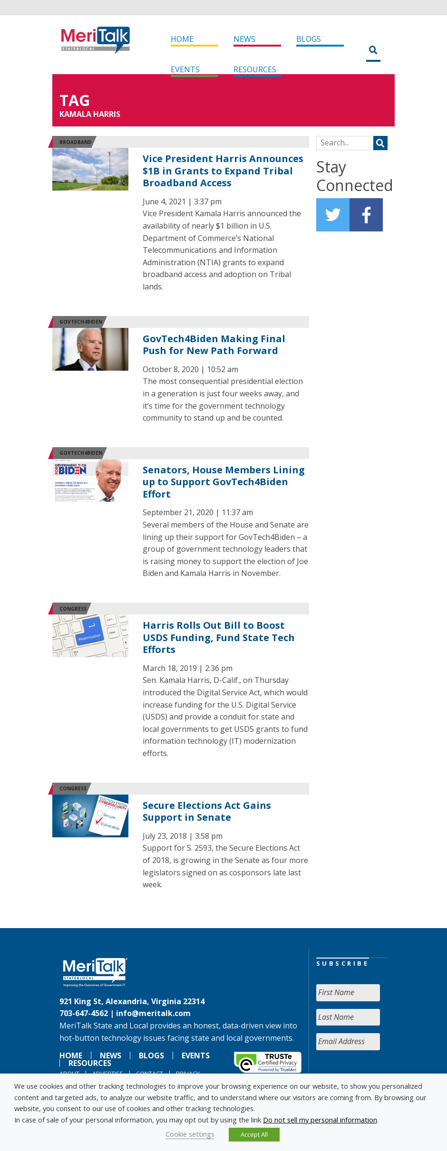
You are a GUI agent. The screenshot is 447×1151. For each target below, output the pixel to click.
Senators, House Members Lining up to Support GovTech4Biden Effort (224, 481)
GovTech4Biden (80, 321)
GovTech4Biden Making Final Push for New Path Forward (214, 344)
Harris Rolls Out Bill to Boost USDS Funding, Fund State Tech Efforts (219, 637)
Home (182, 39)
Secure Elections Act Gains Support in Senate (207, 811)
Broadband (75, 142)
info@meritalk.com (153, 1013)
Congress (73, 608)
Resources (254, 69)
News (244, 39)
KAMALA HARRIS (89, 114)
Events (185, 69)
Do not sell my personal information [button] (320, 1119)
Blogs (308, 39)
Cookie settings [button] (189, 1134)
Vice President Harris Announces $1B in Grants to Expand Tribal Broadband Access (223, 170)
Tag (74, 100)
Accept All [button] (254, 1134)
